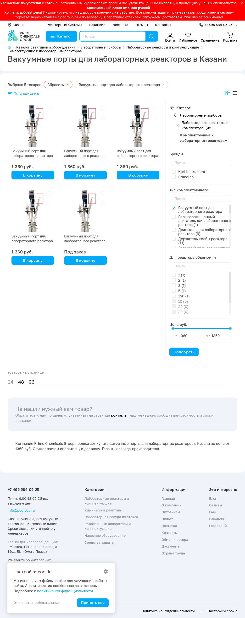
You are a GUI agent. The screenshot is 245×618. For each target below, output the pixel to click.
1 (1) (181, 275)
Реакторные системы (64, 25)
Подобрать (184, 351)
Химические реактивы (103, 510)
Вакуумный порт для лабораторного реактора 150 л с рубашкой (85, 241)
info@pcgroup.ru (21, 510)
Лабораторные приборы (201, 115)
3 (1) (182, 285)
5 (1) (182, 291)
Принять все (93, 602)
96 (31, 382)
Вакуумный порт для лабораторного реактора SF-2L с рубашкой (137, 155)
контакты (119, 415)
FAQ (212, 512)
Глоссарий (218, 526)
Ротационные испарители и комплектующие (107, 526)
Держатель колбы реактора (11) (202, 240)
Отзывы (141, 25)
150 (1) (184, 296)
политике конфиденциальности (65, 591)
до (208, 335)
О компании (171, 505)
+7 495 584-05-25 (218, 25)
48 (21, 382)
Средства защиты (99, 542)
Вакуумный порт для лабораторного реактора (200, 209)
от (175, 335)
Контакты (163, 25)
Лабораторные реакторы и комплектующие (205, 125)
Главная (168, 498)
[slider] (173, 328)
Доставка (120, 25)
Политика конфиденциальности (168, 611)
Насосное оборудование (105, 535)
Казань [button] (16, 25)
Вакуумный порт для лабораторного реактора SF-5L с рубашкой (32, 155)
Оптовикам (170, 512)
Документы (170, 546)
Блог (213, 498)
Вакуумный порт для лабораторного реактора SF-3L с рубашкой (85, 155)
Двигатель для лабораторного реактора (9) (204, 231)
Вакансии (97, 25)
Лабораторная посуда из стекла (111, 517)
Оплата (167, 519)
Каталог (61, 36)
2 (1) (182, 280)
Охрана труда (173, 553)
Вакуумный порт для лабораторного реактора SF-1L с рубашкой (32, 241)
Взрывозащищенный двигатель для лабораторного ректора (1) (204, 221)
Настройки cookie (222, 611)
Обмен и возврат (175, 539)
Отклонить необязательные (36, 603)
